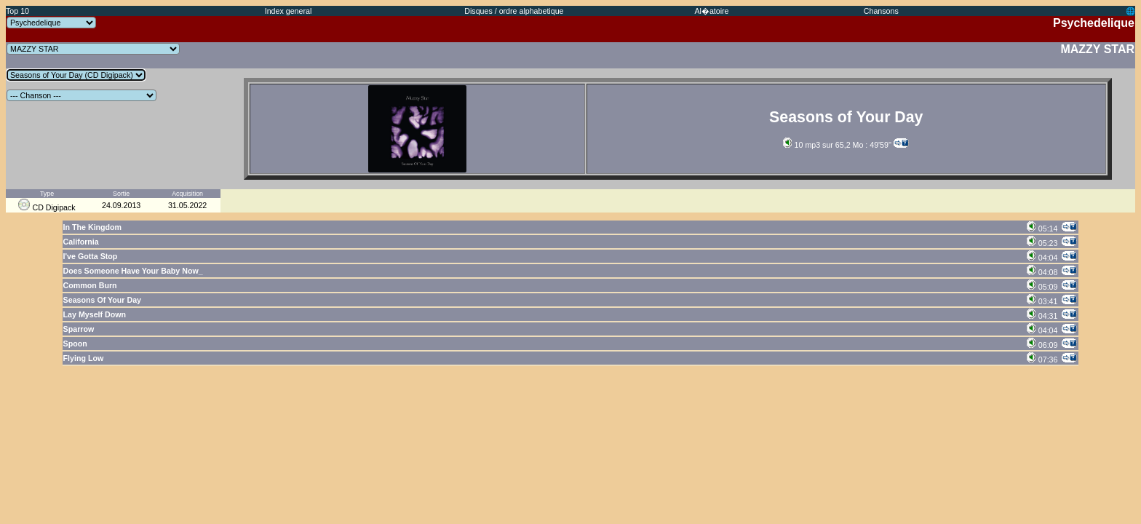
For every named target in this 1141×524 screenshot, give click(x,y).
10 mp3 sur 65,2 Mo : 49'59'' (837, 144)
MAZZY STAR (1097, 49)
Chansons (881, 11)
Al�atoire (711, 11)
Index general (288, 11)
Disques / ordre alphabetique (513, 11)
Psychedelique (1093, 23)
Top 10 (17, 11)
